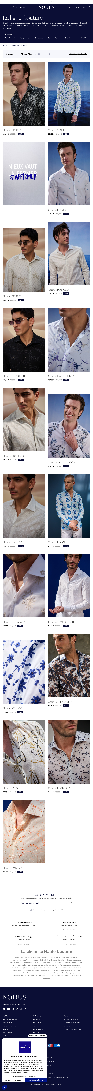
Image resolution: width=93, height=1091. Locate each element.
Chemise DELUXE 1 (12, 296)
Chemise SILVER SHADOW (62, 462)
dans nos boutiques (69, 939)
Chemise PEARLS (57, 210)
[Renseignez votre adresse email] (44, 903)
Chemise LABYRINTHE (14, 376)
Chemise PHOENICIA (59, 788)
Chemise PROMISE (12, 542)
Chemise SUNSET (57, 130)
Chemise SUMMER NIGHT (62, 622)
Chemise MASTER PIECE (61, 376)
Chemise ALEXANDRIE (60, 701)
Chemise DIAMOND (58, 289)
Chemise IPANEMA (12, 867)
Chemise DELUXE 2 (12, 130)
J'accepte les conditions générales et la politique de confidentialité (46, 910)
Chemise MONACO (12, 708)
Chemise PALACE (11, 788)
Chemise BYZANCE (58, 542)
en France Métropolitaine (23, 926)
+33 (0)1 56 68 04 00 (69, 926)
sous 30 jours (24, 939)
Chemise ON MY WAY (14, 622)
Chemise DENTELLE (13, 455)
